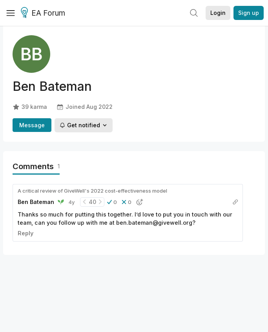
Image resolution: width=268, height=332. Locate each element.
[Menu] (10, 13)
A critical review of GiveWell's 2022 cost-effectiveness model (92, 191)
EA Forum (44, 13)
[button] (112, 202)
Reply (25, 233)
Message (32, 125)
